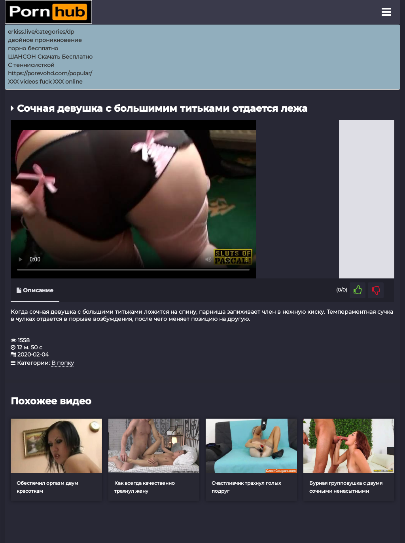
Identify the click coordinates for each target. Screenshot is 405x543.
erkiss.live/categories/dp (41, 31)
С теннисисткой (31, 65)
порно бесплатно (33, 48)
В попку (62, 362)
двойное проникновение (45, 40)
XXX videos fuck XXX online (45, 81)
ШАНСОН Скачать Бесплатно (50, 56)
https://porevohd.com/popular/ (50, 73)
